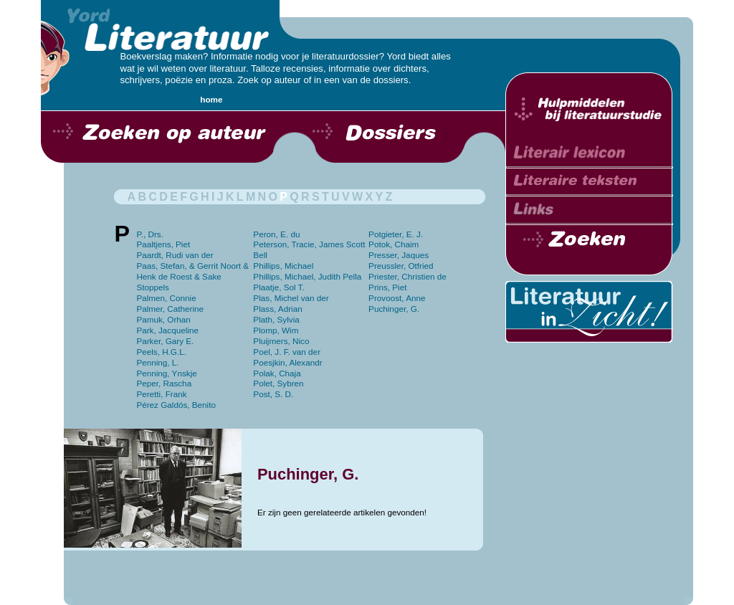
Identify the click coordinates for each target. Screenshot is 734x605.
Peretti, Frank (161, 394)
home (211, 99)
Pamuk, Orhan (163, 319)
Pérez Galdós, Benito (176, 404)
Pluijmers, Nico (281, 341)
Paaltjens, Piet (163, 244)
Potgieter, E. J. (395, 234)
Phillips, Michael (283, 265)
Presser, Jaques (398, 254)
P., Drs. (149, 234)
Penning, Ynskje (166, 373)
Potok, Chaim (393, 244)
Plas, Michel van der (290, 297)
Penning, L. (157, 362)
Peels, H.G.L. (161, 351)
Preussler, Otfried (400, 265)
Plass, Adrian (277, 308)
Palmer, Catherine (170, 308)
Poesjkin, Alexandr (287, 362)
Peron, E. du (276, 234)
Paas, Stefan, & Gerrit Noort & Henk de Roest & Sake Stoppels (192, 276)
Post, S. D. (273, 394)
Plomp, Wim (275, 330)
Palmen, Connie (166, 297)
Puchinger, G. (393, 308)
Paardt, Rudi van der (174, 254)
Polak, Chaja (276, 373)
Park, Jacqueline (167, 330)
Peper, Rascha (163, 383)
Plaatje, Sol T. (278, 287)
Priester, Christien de (407, 276)
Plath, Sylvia (276, 319)
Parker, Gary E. (165, 341)
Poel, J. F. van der (286, 351)
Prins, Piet (387, 287)
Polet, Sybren (278, 383)
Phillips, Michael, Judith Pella (307, 276)
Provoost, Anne (396, 297)
